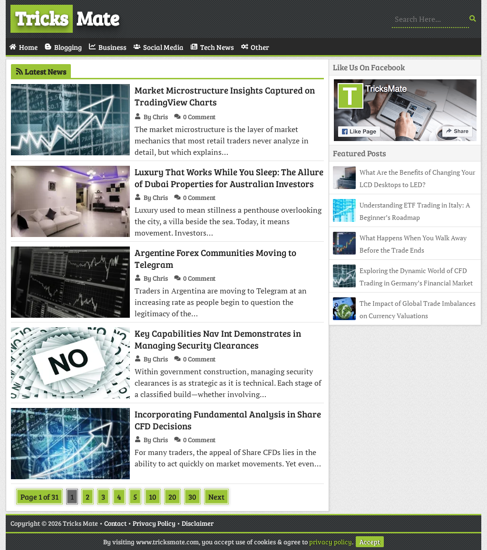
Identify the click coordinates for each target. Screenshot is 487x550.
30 (192, 497)
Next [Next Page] (216, 497)
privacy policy (330, 541)
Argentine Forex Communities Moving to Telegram (215, 258)
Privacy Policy (154, 523)
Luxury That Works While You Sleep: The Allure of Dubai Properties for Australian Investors (229, 178)
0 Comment (199, 116)
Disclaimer (198, 523)
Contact (115, 523)
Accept (370, 541)
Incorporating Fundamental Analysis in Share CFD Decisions (228, 420)
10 (152, 497)
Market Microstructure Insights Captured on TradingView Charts (225, 96)
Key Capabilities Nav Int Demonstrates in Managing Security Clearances (218, 339)
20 (172, 497)
